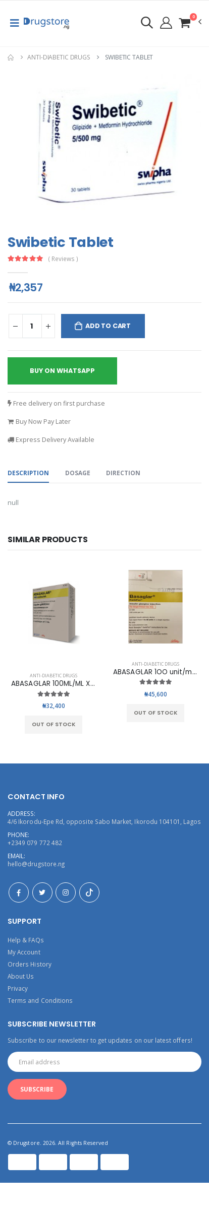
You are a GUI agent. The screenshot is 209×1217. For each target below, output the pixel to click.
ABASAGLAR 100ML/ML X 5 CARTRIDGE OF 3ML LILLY (95, 683)
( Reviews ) (63, 259)
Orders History (29, 964)
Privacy (18, 988)
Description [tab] (28, 473)
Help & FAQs (26, 940)
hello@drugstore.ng (36, 864)
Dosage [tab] (77, 473)
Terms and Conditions (40, 1000)
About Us (21, 976)
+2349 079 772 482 (35, 843)
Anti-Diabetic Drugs (58, 57)
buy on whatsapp (62, 370)
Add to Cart (108, 326)
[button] (189, 22)
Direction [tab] (123, 473)
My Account (24, 952)
